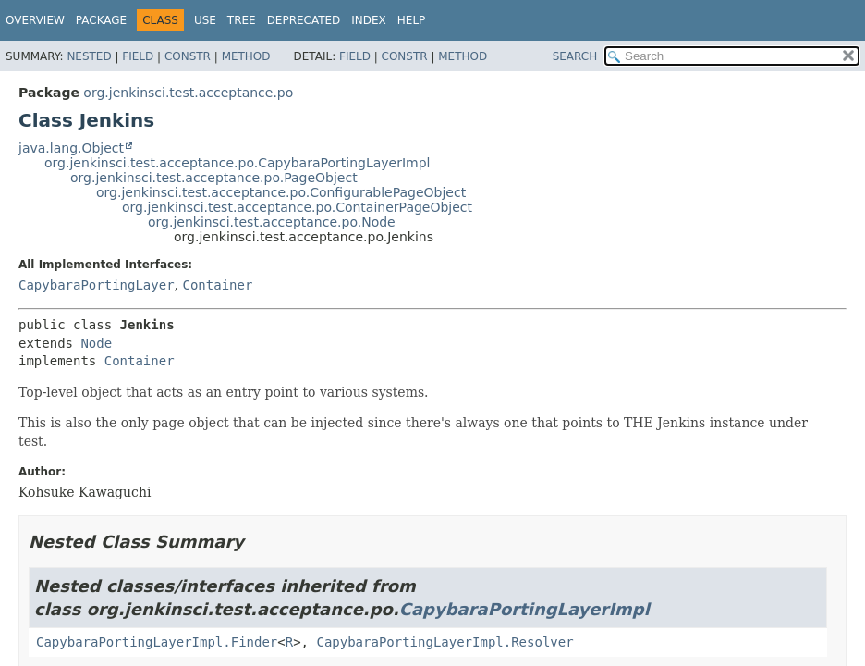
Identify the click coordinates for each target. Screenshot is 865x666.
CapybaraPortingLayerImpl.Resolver (444, 642)
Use (205, 20)
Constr (187, 56)
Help (411, 20)
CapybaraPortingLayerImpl (524, 609)
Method (246, 56)
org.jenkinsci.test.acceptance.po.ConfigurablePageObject (281, 192)
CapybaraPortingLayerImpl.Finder (156, 642)
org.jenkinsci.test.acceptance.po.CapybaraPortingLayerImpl (237, 162)
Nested (89, 56)
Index (368, 20)
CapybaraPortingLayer (96, 285)
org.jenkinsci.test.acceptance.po (188, 92)
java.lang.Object (71, 148)
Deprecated (304, 20)
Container (217, 285)
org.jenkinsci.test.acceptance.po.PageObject (214, 177)
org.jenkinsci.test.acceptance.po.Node (272, 222)
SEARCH (575, 56)
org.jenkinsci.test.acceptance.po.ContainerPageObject (297, 207)
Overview (35, 20)
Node (96, 343)
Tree (241, 20)
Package (101, 20)
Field (137, 56)
